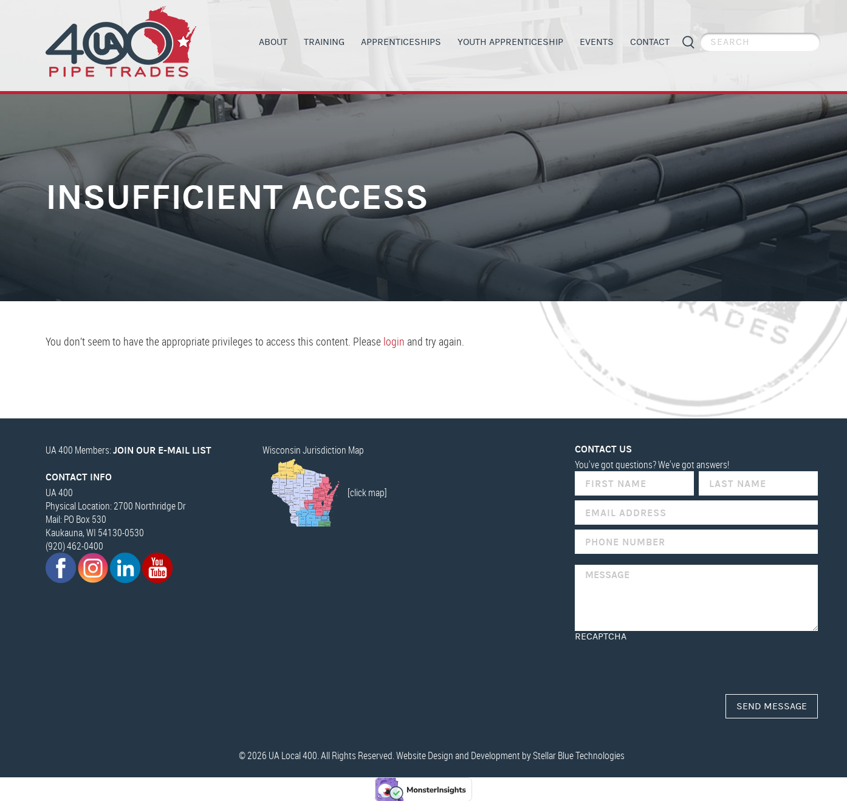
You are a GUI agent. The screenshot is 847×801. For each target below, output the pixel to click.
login (394, 341)
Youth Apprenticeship (510, 41)
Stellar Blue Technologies (579, 755)
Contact (650, 41)
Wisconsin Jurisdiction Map (313, 449)
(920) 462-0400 (74, 545)
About (273, 41)
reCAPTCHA (600, 635)
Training (324, 41)
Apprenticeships (401, 41)
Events (597, 41)
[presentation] (667, 665)
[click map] (324, 492)
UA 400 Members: (128, 449)
